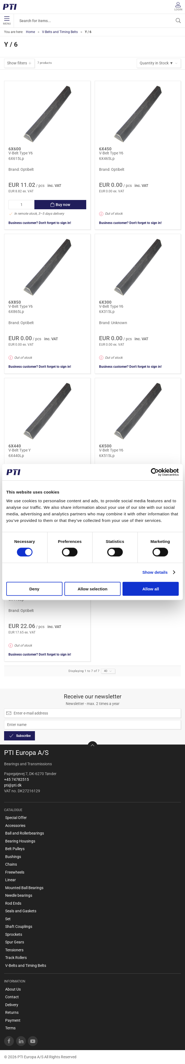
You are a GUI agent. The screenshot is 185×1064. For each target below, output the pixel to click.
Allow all (150, 588)
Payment (12, 1020)
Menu (7, 20)
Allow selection (92, 588)
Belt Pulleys (15, 849)
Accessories (15, 825)
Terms (10, 1028)
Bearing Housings (20, 841)
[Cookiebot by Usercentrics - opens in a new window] (155, 472)
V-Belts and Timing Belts (60, 32)
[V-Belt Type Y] (47, 411)
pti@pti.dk (13, 785)
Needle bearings (18, 895)
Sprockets (13, 934)
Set (8, 919)
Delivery (11, 1005)
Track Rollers (16, 957)
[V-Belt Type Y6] (47, 114)
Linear (10, 880)
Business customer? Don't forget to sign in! (39, 223)
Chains (11, 864)
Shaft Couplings (18, 926)
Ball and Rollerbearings (24, 833)
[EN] (11, 7)
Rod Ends (13, 903)
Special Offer (16, 817)
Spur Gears (14, 942)
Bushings (13, 856)
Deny (34, 588)
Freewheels (14, 872)
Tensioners (14, 950)
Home (30, 32)
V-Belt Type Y (19, 450)
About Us (13, 989)
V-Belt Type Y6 (20, 153)
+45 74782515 (16, 779)
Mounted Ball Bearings (24, 888)
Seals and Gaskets (20, 911)
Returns (12, 1012)
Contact (12, 997)
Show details (155, 572)
